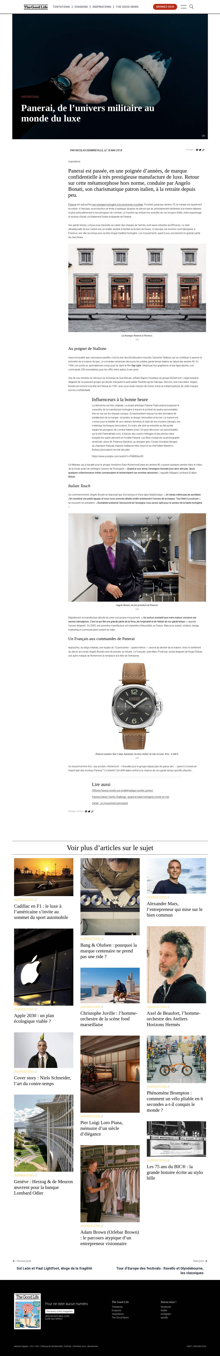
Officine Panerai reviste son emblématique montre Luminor (122, 790)
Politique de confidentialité (51, 1346)
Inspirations (101, 6)
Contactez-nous (79, 1346)
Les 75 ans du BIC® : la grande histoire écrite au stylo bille (175, 1172)
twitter (164, 1310)
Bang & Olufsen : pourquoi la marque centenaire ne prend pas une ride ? (108, 950)
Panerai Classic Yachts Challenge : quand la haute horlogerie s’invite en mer (130, 796)
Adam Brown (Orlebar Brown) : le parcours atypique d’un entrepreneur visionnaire (109, 1237)
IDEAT (189, 1346)
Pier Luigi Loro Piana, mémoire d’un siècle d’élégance (101, 1128)
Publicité (67, 1346)
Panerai (72, 204)
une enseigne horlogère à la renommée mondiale (117, 204)
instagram (166, 1314)
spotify (164, 1317)
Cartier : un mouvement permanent (110, 803)
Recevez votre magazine (60, 1311)
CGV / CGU (34, 1346)
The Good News (127, 6)
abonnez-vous (165, 6)
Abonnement (92, 1346)
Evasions (81, 6)
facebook (166, 1306)
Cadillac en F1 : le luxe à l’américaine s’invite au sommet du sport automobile (41, 911)
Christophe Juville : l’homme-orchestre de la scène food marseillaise (108, 1018)
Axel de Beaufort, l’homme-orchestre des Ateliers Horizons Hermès (174, 1018)
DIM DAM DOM (199, 1346)
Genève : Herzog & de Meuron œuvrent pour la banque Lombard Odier (43, 1187)
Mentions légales (21, 1346)
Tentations (61, 6)
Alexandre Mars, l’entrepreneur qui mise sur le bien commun (175, 909)
